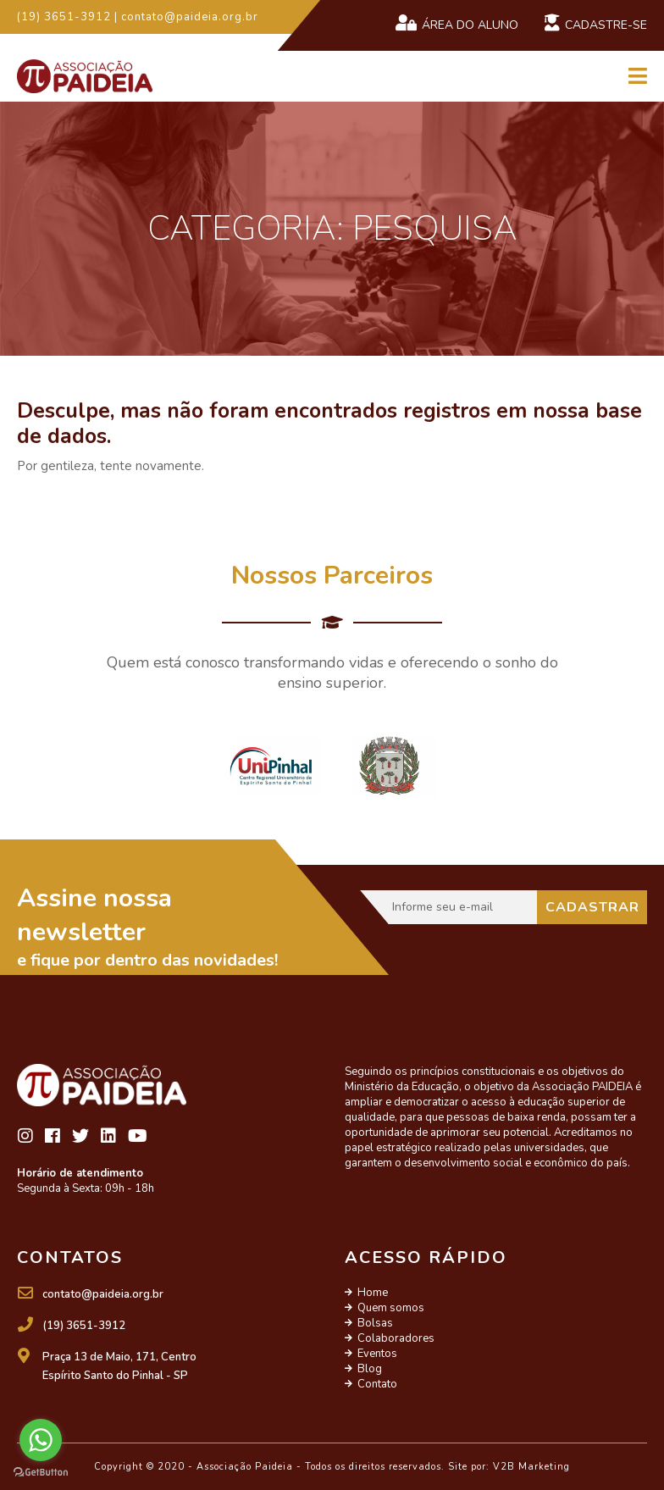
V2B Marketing (531, 1466)
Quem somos (390, 1308)
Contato (377, 1384)
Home (372, 1292)
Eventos (377, 1353)
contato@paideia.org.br (102, 1294)
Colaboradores (395, 1338)
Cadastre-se (595, 23)
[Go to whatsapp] (40, 1440)
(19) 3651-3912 (83, 1325)
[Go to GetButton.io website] (41, 1472)
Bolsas (375, 1323)
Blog (369, 1368)
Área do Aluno (456, 23)
